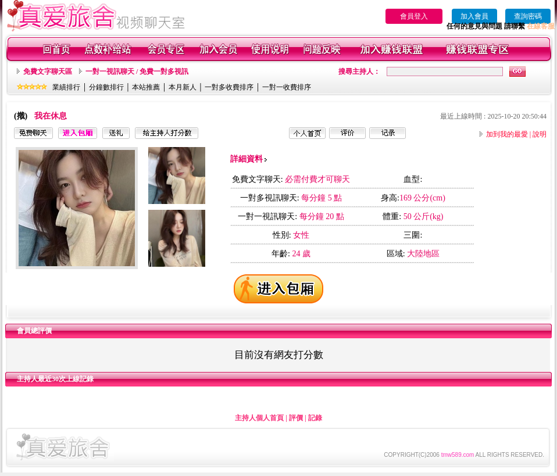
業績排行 (66, 87)
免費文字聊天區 (47, 71)
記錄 (315, 418)
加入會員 (474, 16)
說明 (540, 134)
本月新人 (183, 87)
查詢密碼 (528, 16)
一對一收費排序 (286, 87)
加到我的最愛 (507, 134)
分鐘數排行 (106, 87)
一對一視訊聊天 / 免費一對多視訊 (136, 71)
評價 (296, 418)
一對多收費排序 (229, 87)
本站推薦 (146, 87)
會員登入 (414, 16)
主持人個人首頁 (259, 418)
